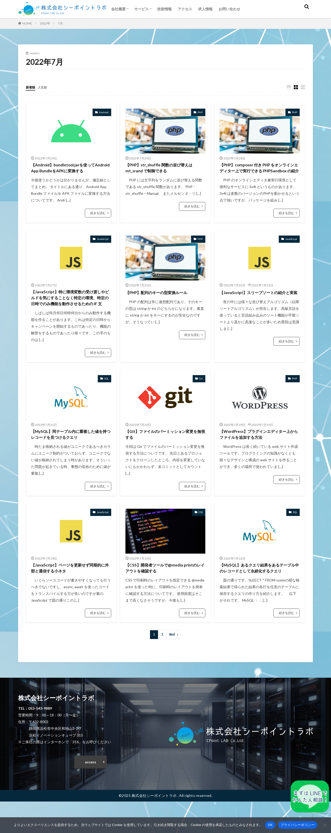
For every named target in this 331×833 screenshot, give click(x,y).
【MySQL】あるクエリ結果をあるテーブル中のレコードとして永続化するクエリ (259, 593)
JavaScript (103, 247)
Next (172, 664)
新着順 (31, 87)
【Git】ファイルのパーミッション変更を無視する (163, 454)
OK (270, 825)
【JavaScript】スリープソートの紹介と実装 (259, 304)
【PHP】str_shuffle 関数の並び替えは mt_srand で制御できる (165, 169)
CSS (201, 532)
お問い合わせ (229, 9)
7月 (60, 23)
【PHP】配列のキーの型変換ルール (162, 301)
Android (104, 112)
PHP (200, 112)
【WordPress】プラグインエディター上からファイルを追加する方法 (257, 454)
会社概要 (118, 9)
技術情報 (164, 9)
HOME (27, 23)
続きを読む (98, 215)
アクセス (185, 9)
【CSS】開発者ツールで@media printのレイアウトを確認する (164, 589)
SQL (106, 397)
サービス (141, 9)
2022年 (45, 23)
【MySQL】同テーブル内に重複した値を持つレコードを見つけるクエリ (69, 454)
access (90, 792)
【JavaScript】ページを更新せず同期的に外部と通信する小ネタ (70, 589)
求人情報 (205, 9)
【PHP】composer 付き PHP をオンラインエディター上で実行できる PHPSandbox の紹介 (259, 172)
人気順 (44, 87)
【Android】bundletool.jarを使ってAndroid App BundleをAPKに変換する (70, 169)
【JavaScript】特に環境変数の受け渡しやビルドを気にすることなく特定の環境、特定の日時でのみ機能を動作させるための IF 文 (70, 311)
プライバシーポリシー (298, 825)
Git (201, 397)
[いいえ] (324, 825)
